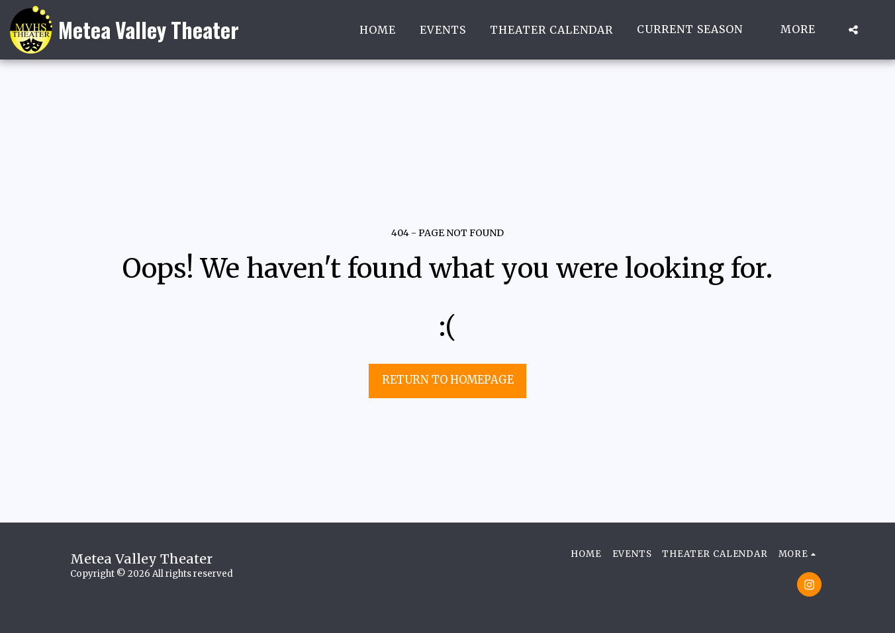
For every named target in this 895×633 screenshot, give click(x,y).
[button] (697, 29)
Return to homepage (448, 380)
